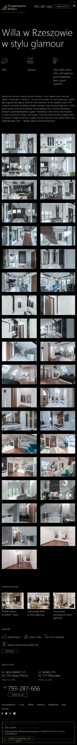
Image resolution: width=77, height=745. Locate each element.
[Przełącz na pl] (72, 1)
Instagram (6, 713)
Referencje (53, 704)
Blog (64, 704)
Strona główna (8, 704)
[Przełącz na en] (74, 1)
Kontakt (5, 708)
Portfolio (9, 651)
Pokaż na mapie (8, 680)
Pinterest (10, 713)
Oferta (31, 704)
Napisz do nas (63, 6)
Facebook (2, 713)
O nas (21, 704)
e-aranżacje (14, 713)
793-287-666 (43, 6)
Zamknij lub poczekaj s (19, 739)
